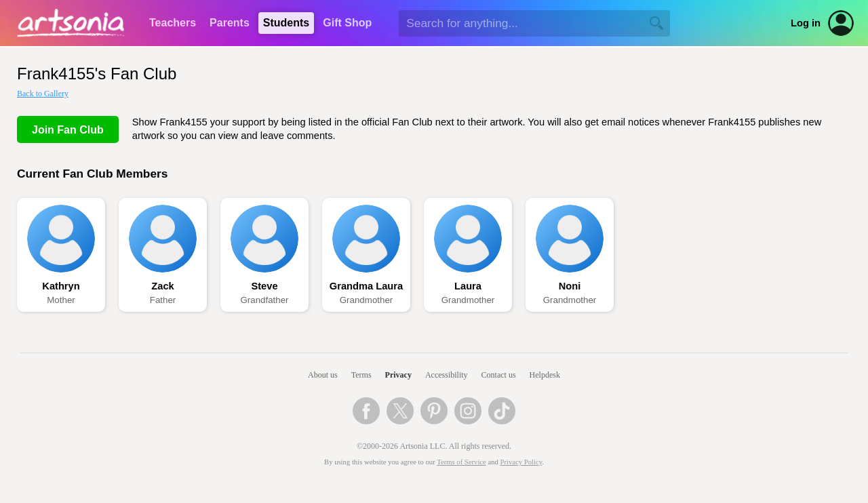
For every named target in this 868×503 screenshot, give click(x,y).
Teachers (172, 22)
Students (286, 22)
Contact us (498, 375)
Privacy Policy (521, 462)
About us (323, 375)
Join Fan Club (68, 130)
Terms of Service (461, 462)
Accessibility (446, 375)
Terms (361, 375)
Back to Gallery (42, 93)
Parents (230, 22)
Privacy (398, 375)
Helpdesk (545, 375)
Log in (806, 23)
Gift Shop (347, 22)
